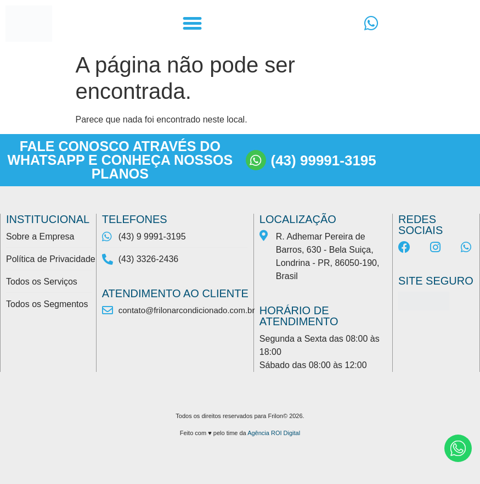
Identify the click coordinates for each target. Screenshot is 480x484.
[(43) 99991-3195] (256, 160)
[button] (192, 23)
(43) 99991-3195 (323, 160)
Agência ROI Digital (273, 433)
